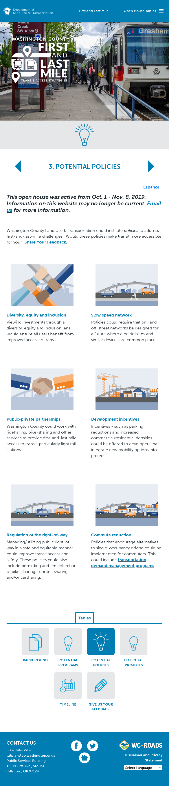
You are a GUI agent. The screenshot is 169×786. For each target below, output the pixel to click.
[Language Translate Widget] (143, 767)
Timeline (68, 704)
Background (35, 660)
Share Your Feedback (45, 242)
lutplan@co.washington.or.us (31, 755)
